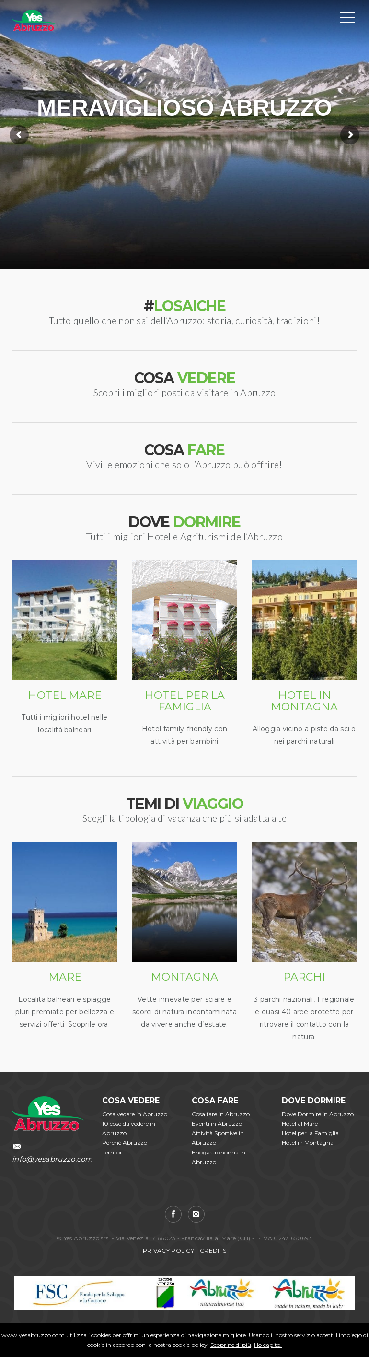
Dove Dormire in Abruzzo (318, 1113)
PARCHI (304, 977)
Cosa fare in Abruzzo (221, 1113)
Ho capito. (268, 1344)
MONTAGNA (184, 977)
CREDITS (213, 1250)
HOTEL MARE (65, 695)
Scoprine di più (230, 1344)
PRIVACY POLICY (168, 1250)
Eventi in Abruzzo (217, 1123)
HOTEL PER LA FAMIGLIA (185, 701)
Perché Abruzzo (124, 1142)
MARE (64, 977)
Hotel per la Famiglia (310, 1133)
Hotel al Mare (300, 1123)
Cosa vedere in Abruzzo (134, 1113)
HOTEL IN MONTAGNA (304, 701)
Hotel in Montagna (308, 1142)
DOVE (184, 522)
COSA (184, 378)
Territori (113, 1152)
